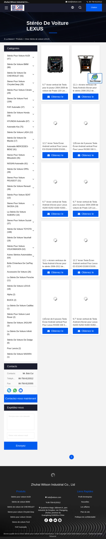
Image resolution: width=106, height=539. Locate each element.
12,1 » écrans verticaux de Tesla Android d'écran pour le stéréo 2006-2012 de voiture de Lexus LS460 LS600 (85, 91)
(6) (20, 341)
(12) (20, 132)
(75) (15, 127)
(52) (16, 247)
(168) (19, 230)
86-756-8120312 (94, 2)
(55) (16, 74)
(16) (16, 213)
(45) (16, 156)
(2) (11, 294)
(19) (16, 204)
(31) (16, 179)
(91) (17, 147)
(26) (19, 272)
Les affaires (85, 507)
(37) (15, 107)
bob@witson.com (73, 2)
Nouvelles (85, 502)
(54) (19, 256)
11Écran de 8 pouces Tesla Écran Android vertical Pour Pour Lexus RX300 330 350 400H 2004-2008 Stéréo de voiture (85, 149)
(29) (19, 91)
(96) (18, 65)
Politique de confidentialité (85, 517)
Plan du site (85, 512)
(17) (16, 139)
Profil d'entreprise (85, 497)
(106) (17, 100)
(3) (19, 324)
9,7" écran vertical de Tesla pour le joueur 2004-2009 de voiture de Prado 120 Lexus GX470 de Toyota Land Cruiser (55, 91)
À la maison (9, 39)
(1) (20, 307)
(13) (18, 196)
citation (93, 8)
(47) (18, 57)
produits (19, 39)
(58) (18, 114)
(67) (18, 121)
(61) (17, 163)
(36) (19, 187)
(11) (20, 278)
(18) (19, 239)
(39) (16, 83)
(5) (19, 332)
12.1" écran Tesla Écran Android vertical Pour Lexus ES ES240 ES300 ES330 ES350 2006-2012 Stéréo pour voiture (54, 149)
